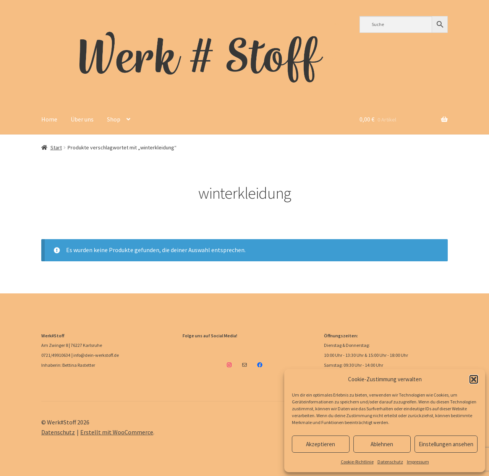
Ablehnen (382, 444)
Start (56, 147)
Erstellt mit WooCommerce (116, 432)
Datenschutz (390, 462)
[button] (474, 379)
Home (49, 119)
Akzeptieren (320, 444)
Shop (113, 119)
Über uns (82, 119)
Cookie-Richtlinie (357, 462)
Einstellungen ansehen (446, 444)
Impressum (418, 462)
